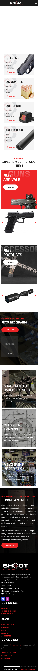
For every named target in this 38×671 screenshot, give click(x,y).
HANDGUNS (5, 628)
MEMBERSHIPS (6, 608)
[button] (2, 222)
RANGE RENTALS (7, 614)
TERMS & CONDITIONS (8, 652)
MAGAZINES (5, 633)
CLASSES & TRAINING (8, 611)
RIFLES (3, 630)
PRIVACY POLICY (6, 658)
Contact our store (16, 645)
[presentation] (12, 359)
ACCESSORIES (6, 636)
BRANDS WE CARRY (8, 625)
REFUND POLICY (6, 655)
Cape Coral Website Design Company (22, 669)
